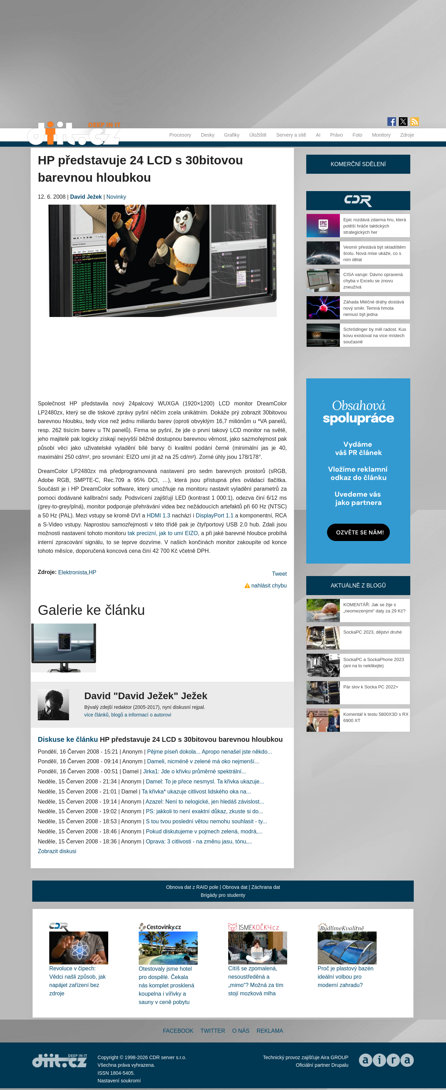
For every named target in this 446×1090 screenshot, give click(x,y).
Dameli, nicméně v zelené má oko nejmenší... (203, 761)
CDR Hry (358, 200)
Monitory (381, 135)
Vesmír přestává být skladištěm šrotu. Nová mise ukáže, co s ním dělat (374, 253)
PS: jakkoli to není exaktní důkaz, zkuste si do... (204, 811)
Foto (357, 135)
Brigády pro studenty (223, 895)
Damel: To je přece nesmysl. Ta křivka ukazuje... (205, 781)
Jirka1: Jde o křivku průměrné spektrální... (194, 771)
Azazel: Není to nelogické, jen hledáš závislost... (205, 802)
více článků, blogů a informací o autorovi (127, 715)
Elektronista (72, 572)
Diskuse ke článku (68, 739)
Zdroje (407, 135)
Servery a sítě (291, 135)
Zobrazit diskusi (57, 851)
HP (92, 572)
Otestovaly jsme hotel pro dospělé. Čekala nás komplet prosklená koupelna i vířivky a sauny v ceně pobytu (166, 985)
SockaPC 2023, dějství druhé (372, 632)
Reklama (270, 1031)
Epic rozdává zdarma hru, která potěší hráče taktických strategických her (374, 226)
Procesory (180, 135)
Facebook (178, 1031)
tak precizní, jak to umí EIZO (163, 533)
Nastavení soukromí (119, 1080)
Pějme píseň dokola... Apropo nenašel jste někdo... (209, 752)
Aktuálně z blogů (358, 586)
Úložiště (258, 135)
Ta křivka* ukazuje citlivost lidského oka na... (196, 792)
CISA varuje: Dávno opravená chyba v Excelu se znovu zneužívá (373, 281)
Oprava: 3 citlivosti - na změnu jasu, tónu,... (199, 841)
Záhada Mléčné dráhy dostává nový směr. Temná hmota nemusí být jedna (373, 308)
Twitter (212, 1031)
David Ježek (86, 197)
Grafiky (231, 135)
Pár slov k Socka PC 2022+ (370, 686)
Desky (207, 135)
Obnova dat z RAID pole (192, 887)
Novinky (116, 197)
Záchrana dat (265, 887)
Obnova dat (234, 887)
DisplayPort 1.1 (215, 515)
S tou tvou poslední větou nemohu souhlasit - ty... (206, 821)
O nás (241, 1031)
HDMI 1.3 (158, 515)
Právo (336, 135)
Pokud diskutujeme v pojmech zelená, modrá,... (204, 831)
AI (318, 135)
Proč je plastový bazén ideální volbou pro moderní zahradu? (346, 976)
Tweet (279, 574)
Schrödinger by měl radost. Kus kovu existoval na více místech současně (374, 335)
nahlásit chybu (269, 586)
